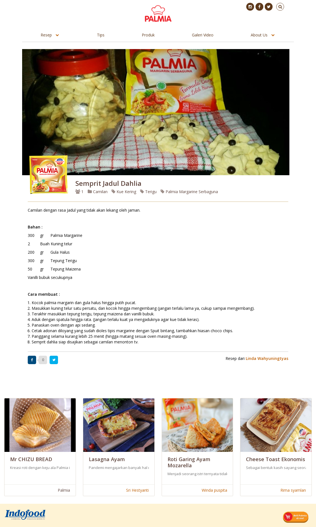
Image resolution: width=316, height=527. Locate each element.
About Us (259, 35)
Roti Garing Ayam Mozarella (189, 462)
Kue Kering (123, 191)
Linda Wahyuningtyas (267, 358)
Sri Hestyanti (137, 490)
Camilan (98, 191)
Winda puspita (214, 490)
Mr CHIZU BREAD (31, 459)
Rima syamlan (293, 490)
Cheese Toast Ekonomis (275, 459)
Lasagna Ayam (107, 459)
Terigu (148, 191)
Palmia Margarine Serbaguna (189, 191)
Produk (148, 35)
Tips (100, 35)
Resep (46, 35)
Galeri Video (202, 35)
